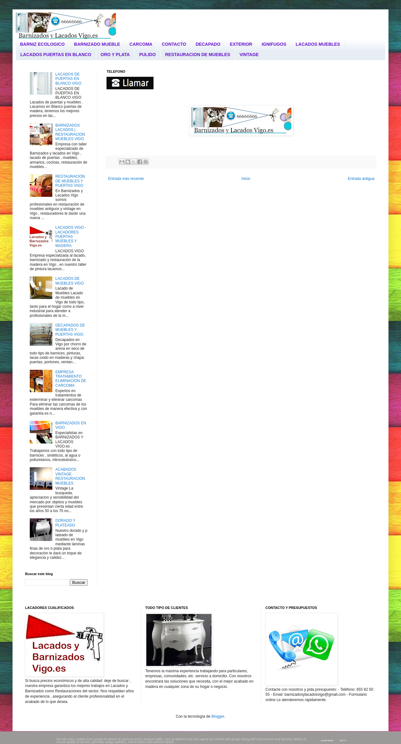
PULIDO (147, 54)
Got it (343, 740)
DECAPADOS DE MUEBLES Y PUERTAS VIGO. (70, 330)
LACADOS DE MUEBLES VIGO (69, 280)
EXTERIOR (241, 44)
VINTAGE (248, 54)
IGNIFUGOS (274, 44)
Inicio (246, 178)
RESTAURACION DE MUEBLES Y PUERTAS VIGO (70, 181)
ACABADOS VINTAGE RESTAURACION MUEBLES (70, 476)
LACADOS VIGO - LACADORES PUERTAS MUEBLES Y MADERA (70, 236)
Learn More (327, 740)
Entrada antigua (361, 178)
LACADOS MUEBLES (318, 44)
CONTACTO (174, 44)
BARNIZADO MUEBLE (97, 44)
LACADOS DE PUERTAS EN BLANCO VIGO (68, 79)
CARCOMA (140, 44)
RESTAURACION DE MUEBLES (197, 54)
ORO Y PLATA (115, 54)
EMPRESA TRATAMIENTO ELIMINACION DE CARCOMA (70, 379)
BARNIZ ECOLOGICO (42, 44)
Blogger (217, 716)
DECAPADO (208, 44)
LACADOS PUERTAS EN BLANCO (55, 54)
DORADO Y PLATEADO (65, 522)
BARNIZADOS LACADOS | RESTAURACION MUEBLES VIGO (70, 132)
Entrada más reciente (126, 178)
